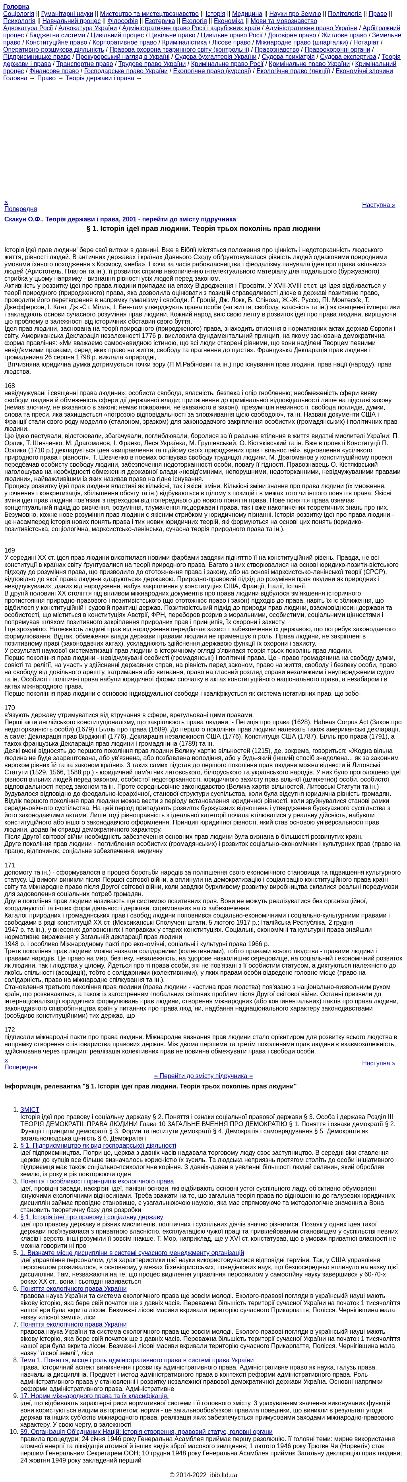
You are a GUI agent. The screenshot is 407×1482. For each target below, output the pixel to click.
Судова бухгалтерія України (216, 56)
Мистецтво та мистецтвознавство (149, 13)
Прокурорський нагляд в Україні (123, 56)
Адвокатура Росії (28, 28)
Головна (15, 78)
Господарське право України (126, 71)
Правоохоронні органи (337, 49)
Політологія (345, 13)
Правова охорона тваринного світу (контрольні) (179, 49)
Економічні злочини (364, 71)
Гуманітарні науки (67, 13)
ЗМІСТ (29, 1109)
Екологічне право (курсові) (212, 71)
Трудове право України (152, 63)
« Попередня (20, 205)
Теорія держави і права (100, 78)
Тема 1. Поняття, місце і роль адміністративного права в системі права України (137, 1360)
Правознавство (277, 49)
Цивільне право (172, 35)
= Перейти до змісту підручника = (203, 1076)
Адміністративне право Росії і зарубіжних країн (191, 28)
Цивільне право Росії (232, 35)
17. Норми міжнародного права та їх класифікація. (94, 1396)
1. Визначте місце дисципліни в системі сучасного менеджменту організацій (132, 1252)
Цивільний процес (117, 35)
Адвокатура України (87, 28)
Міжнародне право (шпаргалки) (302, 42)
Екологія (194, 20)
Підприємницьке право (37, 56)
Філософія (122, 20)
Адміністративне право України (311, 28)
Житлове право (344, 35)
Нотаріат (366, 42)
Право (377, 13)
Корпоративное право (125, 42)
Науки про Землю (295, 13)
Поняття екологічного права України (73, 1288)
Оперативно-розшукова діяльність (53, 49)
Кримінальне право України (309, 63)
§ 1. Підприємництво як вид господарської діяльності (98, 1145)
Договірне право (292, 35)
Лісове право (231, 42)
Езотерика (160, 20)
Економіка (229, 20)
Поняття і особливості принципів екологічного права (97, 1181)
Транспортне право (84, 63)
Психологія (19, 20)
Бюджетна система (57, 35)
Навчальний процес (71, 20)
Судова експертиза (348, 56)
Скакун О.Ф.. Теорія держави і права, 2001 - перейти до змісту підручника (120, 219)
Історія (215, 13)
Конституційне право (56, 42)
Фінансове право (54, 71)
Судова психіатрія (288, 56)
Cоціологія (18, 13)
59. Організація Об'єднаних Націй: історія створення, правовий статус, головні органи (146, 1431)
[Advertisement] (203, 137)
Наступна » (378, 205)
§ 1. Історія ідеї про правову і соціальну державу (91, 1217)
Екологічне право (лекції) (293, 71)
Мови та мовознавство (283, 20)
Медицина (247, 13)
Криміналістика (184, 42)
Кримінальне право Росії (227, 63)
